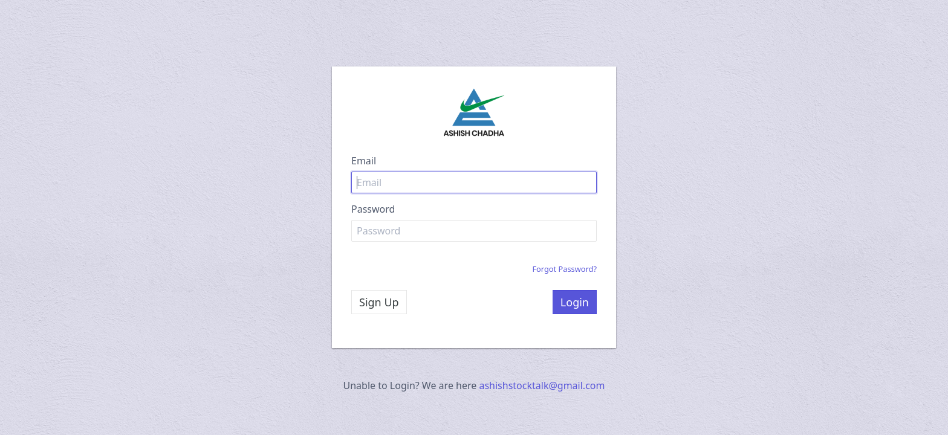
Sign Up (379, 302)
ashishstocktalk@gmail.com (542, 385)
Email (363, 160)
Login (574, 302)
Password (373, 209)
